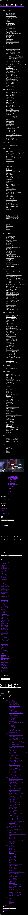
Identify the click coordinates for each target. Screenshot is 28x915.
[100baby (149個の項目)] (3, 565)
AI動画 (11, 898)
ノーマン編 (15, 816)
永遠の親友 (12, 859)
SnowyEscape (12, 726)
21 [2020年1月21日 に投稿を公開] (4, 542)
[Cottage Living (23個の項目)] (4, 584)
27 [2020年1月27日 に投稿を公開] (1, 546)
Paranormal (11, 725)
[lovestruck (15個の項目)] (3, 600)
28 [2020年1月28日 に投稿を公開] (4, 546)
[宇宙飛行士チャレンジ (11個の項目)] (5, 622)
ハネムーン (12, 875)
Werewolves (12, 718)
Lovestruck (11, 709)
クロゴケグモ (12, 757)
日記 (7, 897)
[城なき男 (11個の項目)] (4, 623)
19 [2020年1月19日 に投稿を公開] (20, 539)
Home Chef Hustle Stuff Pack (16, 713)
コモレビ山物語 (13, 824)
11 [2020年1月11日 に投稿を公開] (17, 536)
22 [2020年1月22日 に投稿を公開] (7, 542)
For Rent (11, 710)
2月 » (8, 548)
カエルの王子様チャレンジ (16, 782)
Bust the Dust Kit (13, 723)
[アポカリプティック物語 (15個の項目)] (5, 601)
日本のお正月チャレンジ (15, 796)
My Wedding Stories (14, 719)
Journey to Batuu (13, 728)
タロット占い (12, 900)
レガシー (8, 891)
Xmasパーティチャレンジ (15, 798)
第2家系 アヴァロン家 (15, 894)
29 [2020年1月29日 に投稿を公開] (7, 546)
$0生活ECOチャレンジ (15, 815)
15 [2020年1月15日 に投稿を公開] (7, 539)
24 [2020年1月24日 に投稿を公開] (14, 542)
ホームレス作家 (13, 772)
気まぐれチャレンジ (14, 765)
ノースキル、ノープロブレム (16, 872)
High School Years (13, 717)
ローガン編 (15, 819)
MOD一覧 (6, 499)
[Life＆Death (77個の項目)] (5, 570)
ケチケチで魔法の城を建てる (16, 821)
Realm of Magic (13, 732)
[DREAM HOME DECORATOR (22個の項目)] (5, 587)
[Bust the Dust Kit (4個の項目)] (5, 662)
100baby (11, 774)
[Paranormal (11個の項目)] (3, 620)
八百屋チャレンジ (14, 783)
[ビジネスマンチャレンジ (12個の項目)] (5, 611)
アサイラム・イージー (18, 746)
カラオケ (11, 902)
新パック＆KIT (10, 700)
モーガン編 (15, 818)
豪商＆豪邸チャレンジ (15, 739)
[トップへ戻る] (0, 914)
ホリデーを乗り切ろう (15, 886)
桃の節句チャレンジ (14, 790)
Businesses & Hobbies (14, 706)
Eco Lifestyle (12, 729)
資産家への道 (12, 881)
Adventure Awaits (13, 703)
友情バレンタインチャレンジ (16, 793)
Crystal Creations (13, 711)
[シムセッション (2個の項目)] (5, 668)
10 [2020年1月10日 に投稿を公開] (14, 536)
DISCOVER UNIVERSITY (15, 730)
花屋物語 (11, 801)
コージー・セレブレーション (16, 840)
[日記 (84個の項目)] (3, 567)
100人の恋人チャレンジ (15, 755)
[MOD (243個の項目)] (4, 564)
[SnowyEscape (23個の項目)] (4, 583)
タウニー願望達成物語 (15, 829)
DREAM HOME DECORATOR (17, 722)
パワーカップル (13, 878)
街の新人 (11, 848)
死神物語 (11, 805)
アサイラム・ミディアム (18, 744)
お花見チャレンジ (14, 786)
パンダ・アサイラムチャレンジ (17, 741)
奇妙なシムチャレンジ (15, 758)
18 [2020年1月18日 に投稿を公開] (17, 539)
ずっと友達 (12, 837)
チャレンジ (9, 733)
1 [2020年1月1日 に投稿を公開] (7, 533)
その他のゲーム (5, 513)
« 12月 (2, 548)
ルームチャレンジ (14, 771)
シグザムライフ (13, 794)
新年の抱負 (12, 883)
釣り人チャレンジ (14, 799)
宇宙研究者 (12, 867)
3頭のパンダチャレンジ (15, 769)
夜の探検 (11, 853)
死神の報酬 (12, 842)
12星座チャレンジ (14, 736)
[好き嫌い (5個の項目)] (4, 645)
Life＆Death (12, 707)
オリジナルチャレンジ (12, 777)
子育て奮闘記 (12, 846)
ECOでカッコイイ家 (14, 826)
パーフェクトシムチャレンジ (16, 738)
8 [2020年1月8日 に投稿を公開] (7, 536)
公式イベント (9, 830)
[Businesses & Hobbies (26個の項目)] (4, 581)
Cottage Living (12, 721)
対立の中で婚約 (13, 876)
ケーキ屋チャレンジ (14, 791)
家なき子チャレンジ (14, 768)
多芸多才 (11, 887)
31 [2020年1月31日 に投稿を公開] (14, 546)
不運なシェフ (12, 870)
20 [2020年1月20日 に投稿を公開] (1, 542)
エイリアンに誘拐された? (16, 851)
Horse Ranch (12, 714)
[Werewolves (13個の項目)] (3, 608)
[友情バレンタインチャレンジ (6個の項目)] (5, 639)
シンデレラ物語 (13, 810)
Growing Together (13, 715)
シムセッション (13, 843)
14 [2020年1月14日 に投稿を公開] (4, 539)
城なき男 (11, 812)
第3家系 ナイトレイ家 (15, 892)
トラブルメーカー (14, 873)
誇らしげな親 (12, 856)
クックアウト (12, 854)
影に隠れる (12, 849)
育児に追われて (13, 889)
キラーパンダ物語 (14, 780)
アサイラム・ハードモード (19, 742)
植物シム (11, 862)
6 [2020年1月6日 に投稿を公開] (1, 536)
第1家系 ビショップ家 (15, 895)
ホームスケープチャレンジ (16, 735)
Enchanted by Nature (14, 704)
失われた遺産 (12, 832)
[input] (7, 520)
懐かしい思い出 (13, 838)
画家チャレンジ (13, 785)
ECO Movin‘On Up (13, 809)
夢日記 (11, 903)
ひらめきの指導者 (14, 868)
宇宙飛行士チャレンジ (15, 761)
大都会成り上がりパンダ (15, 760)
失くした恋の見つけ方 (15, 884)
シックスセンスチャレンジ (16, 766)
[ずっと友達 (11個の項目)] (5, 618)
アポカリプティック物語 (15, 813)
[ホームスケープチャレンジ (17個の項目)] (5, 595)
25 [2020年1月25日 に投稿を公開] (17, 542)
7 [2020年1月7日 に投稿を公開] (4, 536)
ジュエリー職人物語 (14, 802)
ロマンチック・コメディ (15, 864)
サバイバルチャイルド (15, 775)
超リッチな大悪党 (14, 865)
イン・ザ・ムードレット (15, 857)
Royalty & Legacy (13, 702)
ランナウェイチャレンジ (15, 750)
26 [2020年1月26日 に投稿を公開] (20, 542)
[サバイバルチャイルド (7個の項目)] (5, 636)
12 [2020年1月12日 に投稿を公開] (20, 536)
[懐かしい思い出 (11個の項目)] (5, 615)
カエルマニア (12, 861)
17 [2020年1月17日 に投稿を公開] (14, 539)
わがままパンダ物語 (14, 804)
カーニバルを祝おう (14, 879)
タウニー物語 (9, 827)
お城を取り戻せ (13, 807)
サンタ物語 (12, 823)
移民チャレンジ (13, 763)
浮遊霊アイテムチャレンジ (16, 779)
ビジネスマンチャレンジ (15, 788)
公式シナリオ (9, 845)
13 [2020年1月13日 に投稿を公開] (1, 539)
